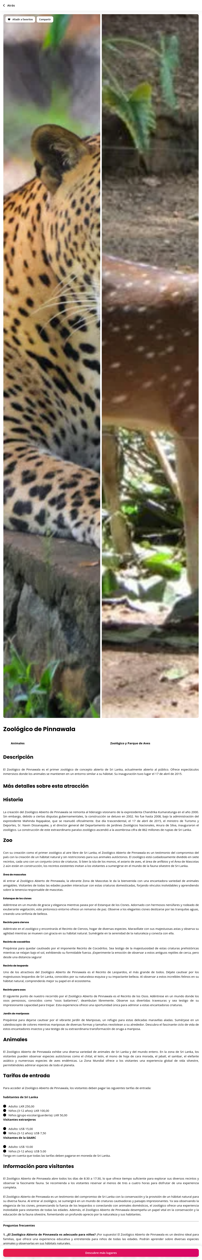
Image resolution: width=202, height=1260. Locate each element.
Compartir (45, 19)
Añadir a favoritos (20, 19)
